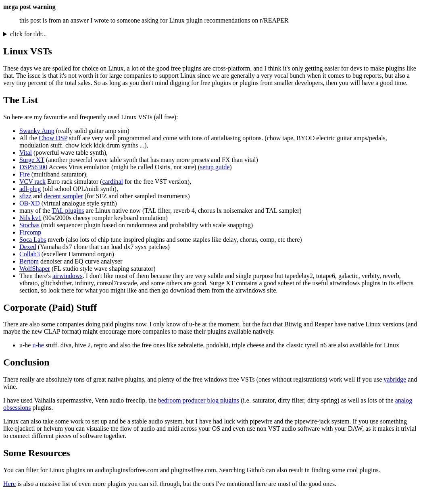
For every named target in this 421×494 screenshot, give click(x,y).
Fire (24, 174)
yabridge (394, 379)
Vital (25, 152)
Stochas (29, 225)
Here (9, 483)
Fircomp (30, 232)
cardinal (112, 181)
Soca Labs (32, 239)
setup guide (214, 167)
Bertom (29, 261)
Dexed (27, 246)
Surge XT (31, 159)
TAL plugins (68, 210)
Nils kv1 (30, 217)
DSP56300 (33, 167)
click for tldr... (28, 34)
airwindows (67, 275)
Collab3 (29, 254)
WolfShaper (34, 268)
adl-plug (30, 188)
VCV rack (32, 181)
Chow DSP (53, 138)
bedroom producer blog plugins (198, 400)
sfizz (25, 196)
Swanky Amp (36, 130)
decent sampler (63, 196)
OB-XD (29, 203)
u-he (38, 345)
